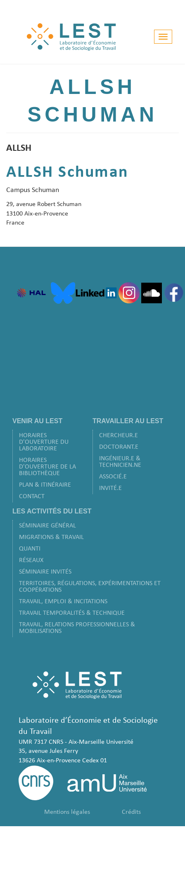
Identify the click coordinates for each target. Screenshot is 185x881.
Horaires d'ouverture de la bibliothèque (47, 467)
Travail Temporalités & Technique (72, 613)
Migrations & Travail (51, 537)
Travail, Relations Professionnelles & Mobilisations (77, 628)
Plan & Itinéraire (45, 485)
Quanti (29, 549)
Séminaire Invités (45, 572)
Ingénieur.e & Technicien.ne (120, 462)
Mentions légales (67, 812)
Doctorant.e (118, 447)
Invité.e (110, 488)
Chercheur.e (118, 435)
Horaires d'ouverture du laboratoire (44, 442)
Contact (32, 496)
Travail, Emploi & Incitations (63, 601)
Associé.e (113, 476)
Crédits (131, 812)
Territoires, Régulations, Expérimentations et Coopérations (90, 586)
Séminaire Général (47, 526)
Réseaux (31, 560)
